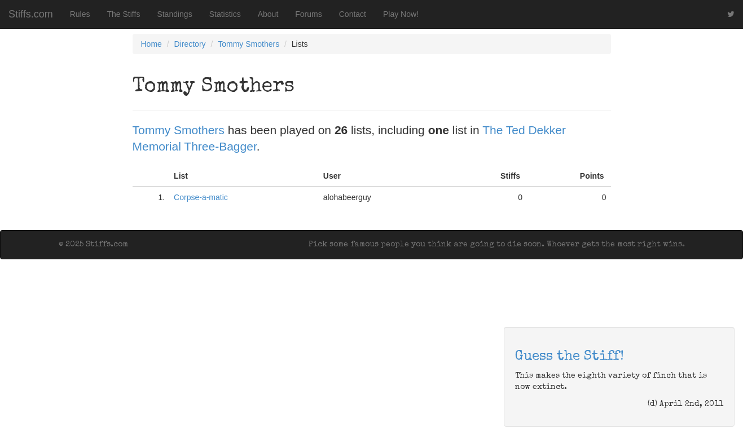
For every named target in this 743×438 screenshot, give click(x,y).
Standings (174, 14)
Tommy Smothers (248, 43)
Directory (190, 43)
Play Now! (401, 14)
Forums (308, 14)
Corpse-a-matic (201, 197)
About (268, 14)
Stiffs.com (30, 14)
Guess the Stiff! (569, 357)
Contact (352, 14)
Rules (80, 14)
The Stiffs (123, 14)
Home (151, 43)
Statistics (225, 14)
